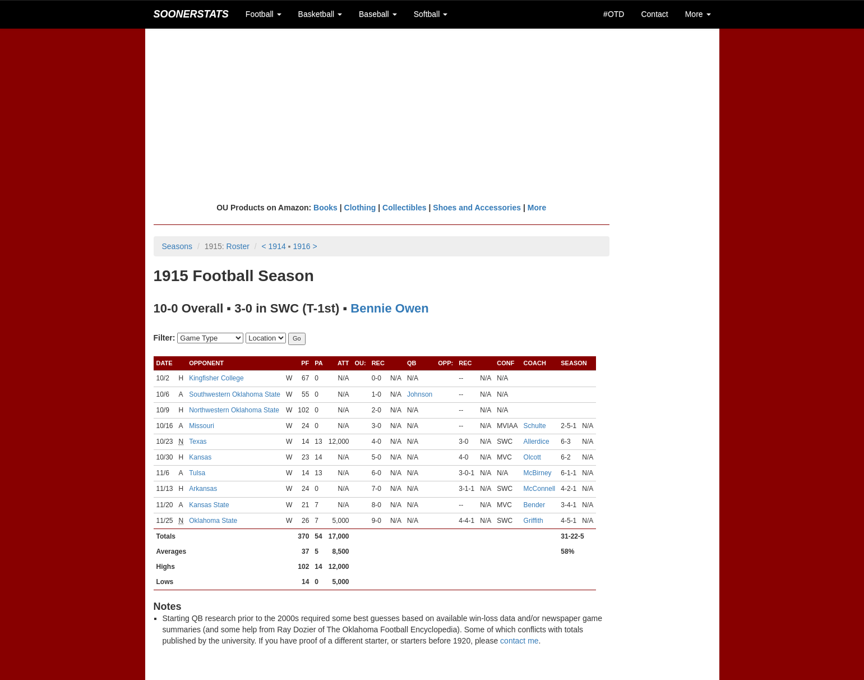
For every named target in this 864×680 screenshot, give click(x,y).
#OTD (613, 14)
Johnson (419, 394)
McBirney (538, 473)
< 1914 (274, 246)
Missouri (201, 426)
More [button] (698, 14)
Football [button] (263, 14)
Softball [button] (431, 14)
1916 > (305, 246)
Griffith (533, 521)
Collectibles (404, 207)
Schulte (535, 426)
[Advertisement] (432, 115)
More (537, 207)
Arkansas (203, 489)
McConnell (540, 489)
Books (325, 207)
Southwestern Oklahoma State (234, 394)
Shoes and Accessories (477, 207)
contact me (519, 640)
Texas (197, 441)
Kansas (200, 457)
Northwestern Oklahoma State (234, 410)
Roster (238, 246)
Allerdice (536, 441)
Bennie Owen (389, 308)
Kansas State (209, 505)
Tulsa (197, 473)
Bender (535, 505)
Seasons (177, 246)
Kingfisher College (216, 378)
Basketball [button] (320, 14)
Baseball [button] (378, 14)
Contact (654, 14)
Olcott (532, 457)
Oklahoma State (213, 521)
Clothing (360, 207)
